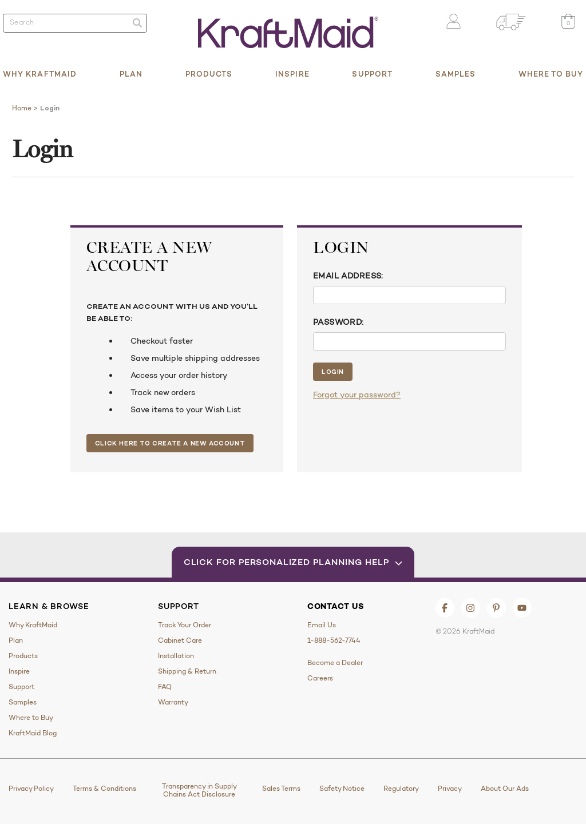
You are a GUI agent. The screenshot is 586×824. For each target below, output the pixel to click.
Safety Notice (342, 789)
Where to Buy (550, 73)
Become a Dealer (335, 663)
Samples (455, 73)
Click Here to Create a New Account (170, 443)
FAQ (165, 687)
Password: (338, 322)
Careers (320, 678)
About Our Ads (505, 789)
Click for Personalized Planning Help (293, 561)
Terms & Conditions (104, 789)
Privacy (450, 789)
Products (209, 73)
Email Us (321, 625)
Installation (176, 656)
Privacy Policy (31, 789)
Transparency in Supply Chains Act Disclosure (199, 790)
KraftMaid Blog (33, 733)
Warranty (173, 702)
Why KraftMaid (40, 73)
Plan (131, 73)
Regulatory (401, 789)
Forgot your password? (357, 394)
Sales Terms (281, 789)
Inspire (292, 73)
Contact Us (335, 606)
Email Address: (348, 275)
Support (372, 73)
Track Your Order (184, 625)
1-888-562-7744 (334, 640)
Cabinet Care (180, 640)
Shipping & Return (187, 671)
